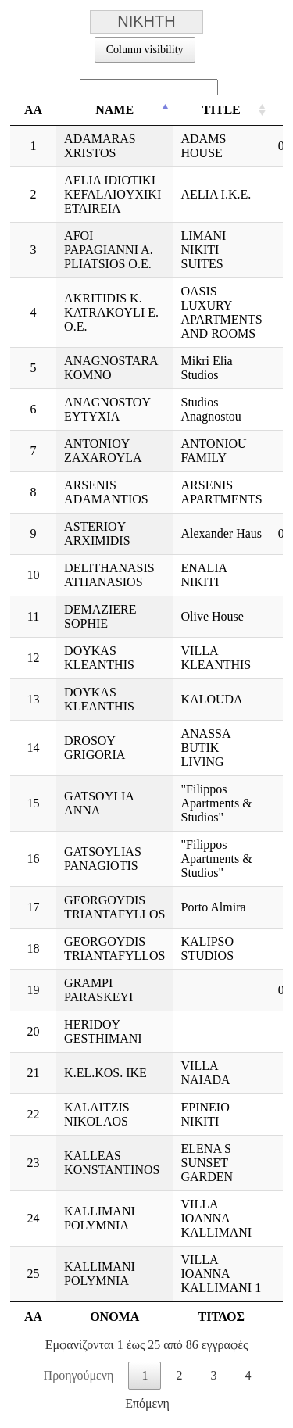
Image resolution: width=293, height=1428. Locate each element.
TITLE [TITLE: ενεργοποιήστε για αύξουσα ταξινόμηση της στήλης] (221, 109)
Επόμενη (147, 1403)
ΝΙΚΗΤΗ (147, 22)
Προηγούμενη (79, 1375)
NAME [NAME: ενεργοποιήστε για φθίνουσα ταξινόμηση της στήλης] (114, 109)
